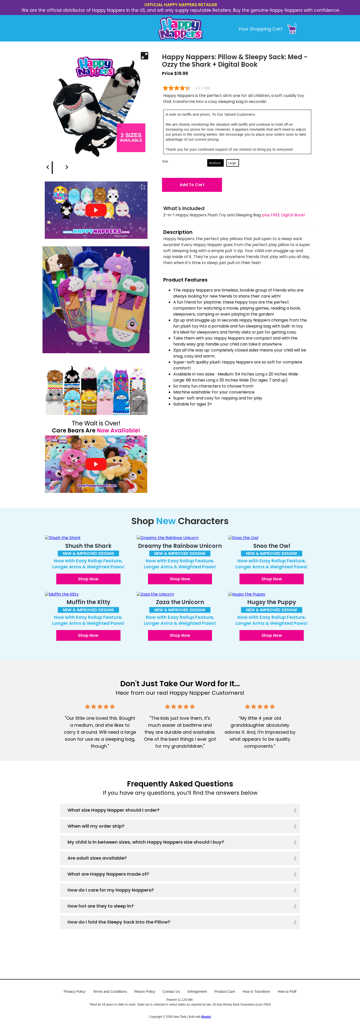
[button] (302, 28)
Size (165, 161)
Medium (215, 163)
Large (232, 163)
